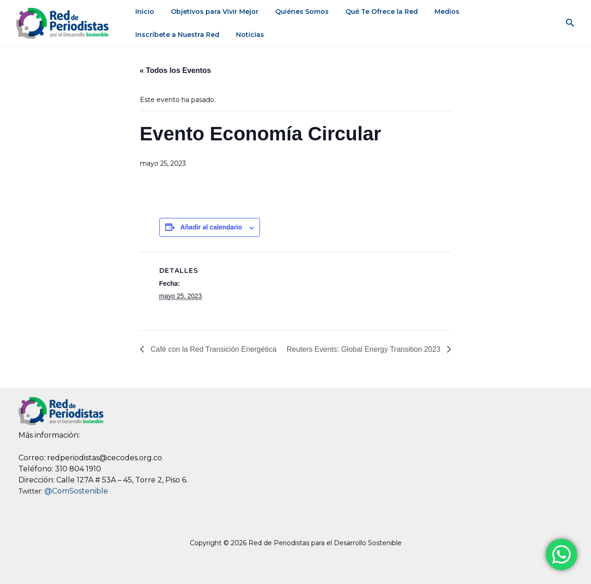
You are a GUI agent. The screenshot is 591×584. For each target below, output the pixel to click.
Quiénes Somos (293, 11)
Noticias (147, 34)
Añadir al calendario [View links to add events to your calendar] (211, 227)
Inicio (142, 11)
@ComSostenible (76, 491)
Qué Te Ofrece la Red (368, 11)
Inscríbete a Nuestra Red (498, 11)
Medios (430, 11)
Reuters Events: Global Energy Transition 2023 (365, 349)
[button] (570, 23)
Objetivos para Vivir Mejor (209, 11)
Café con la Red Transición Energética (212, 349)
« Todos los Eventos (175, 70)
